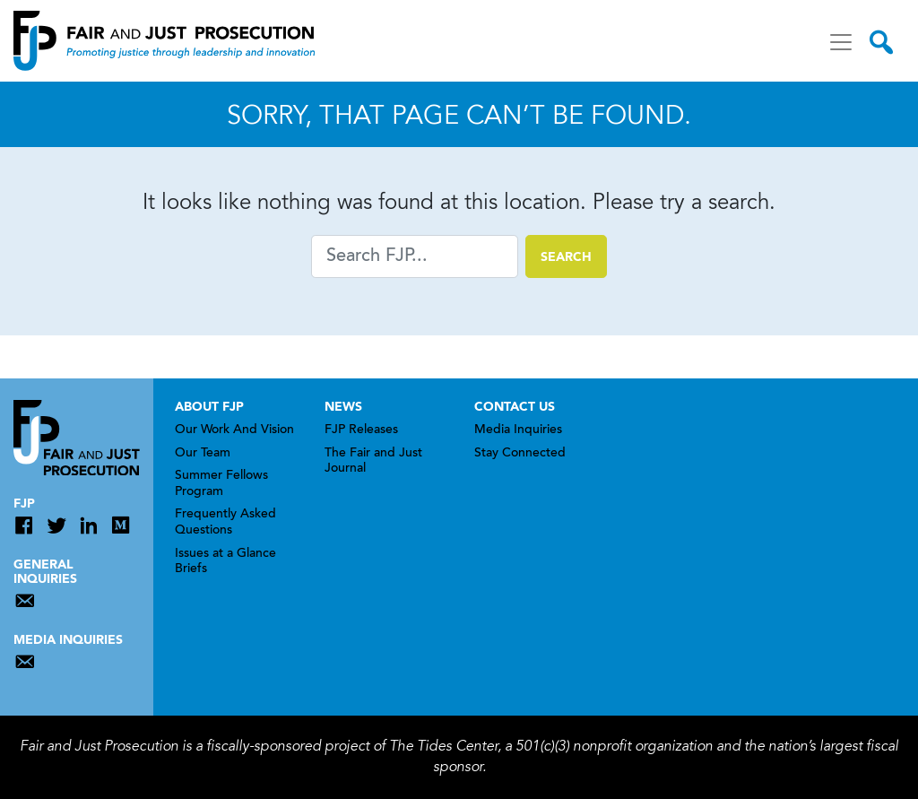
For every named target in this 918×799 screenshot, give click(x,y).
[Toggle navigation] (840, 42)
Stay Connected (520, 453)
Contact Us (514, 407)
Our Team (202, 453)
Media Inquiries (518, 430)
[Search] (414, 256)
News (343, 407)
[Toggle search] (881, 42)
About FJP (209, 407)
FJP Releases (361, 430)
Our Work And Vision (234, 430)
